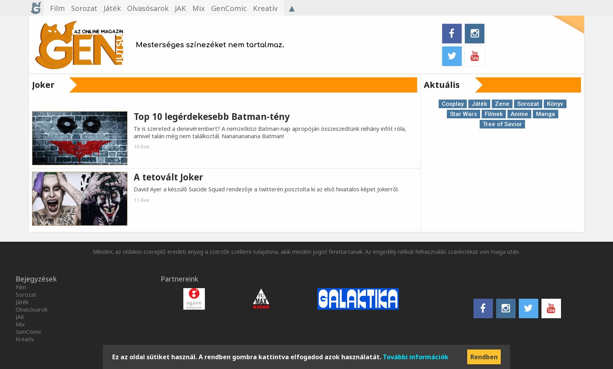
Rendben (484, 357)
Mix (20, 324)
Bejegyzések (36, 278)
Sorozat (528, 103)
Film (21, 287)
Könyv (555, 103)
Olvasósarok (32, 309)
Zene (502, 103)
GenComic (29, 331)
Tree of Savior (502, 124)
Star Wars (463, 114)
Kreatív (25, 339)
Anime (519, 114)
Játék (479, 103)
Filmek (494, 114)
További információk (415, 357)
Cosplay (453, 103)
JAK (20, 317)
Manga (545, 114)
